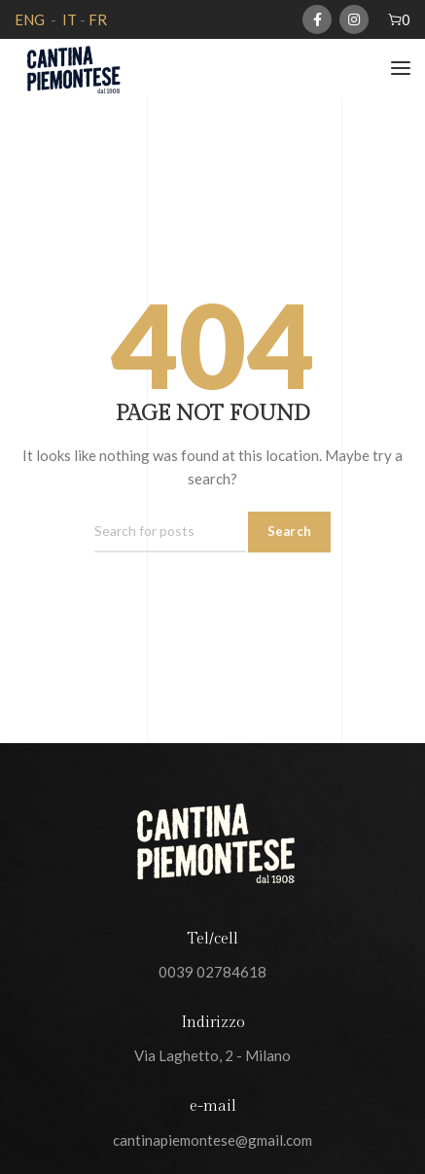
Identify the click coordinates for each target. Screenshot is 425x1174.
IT (68, 19)
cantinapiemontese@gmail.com (212, 1140)
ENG (30, 19)
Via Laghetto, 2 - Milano (212, 1055)
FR (98, 19)
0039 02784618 (212, 971)
